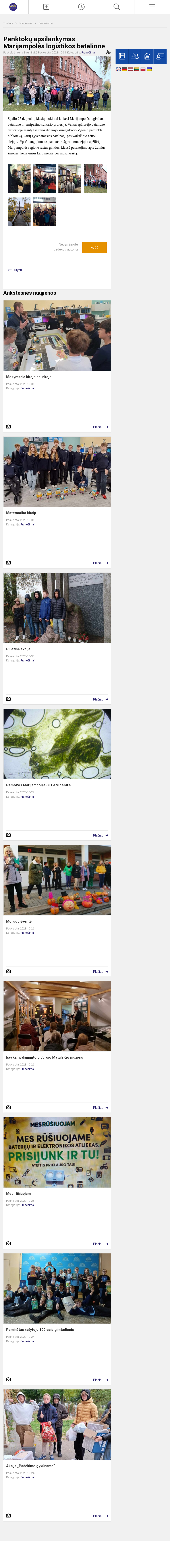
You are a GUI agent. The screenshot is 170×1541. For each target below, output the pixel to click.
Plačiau (98, 427)
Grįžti (18, 270)
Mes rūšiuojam (18, 1194)
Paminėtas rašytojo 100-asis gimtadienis (40, 1330)
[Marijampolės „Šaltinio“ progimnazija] (14, 6)
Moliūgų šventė (19, 921)
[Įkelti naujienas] (46, 7)
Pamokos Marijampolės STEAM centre (38, 785)
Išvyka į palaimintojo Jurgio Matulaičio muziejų (44, 1057)
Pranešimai (46, 23)
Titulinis (8, 23)
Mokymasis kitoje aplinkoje (29, 377)
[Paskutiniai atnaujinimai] (81, 7)
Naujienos (26, 23)
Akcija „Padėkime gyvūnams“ (30, 1466)
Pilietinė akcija (18, 649)
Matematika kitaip (21, 513)
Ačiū (94, 247)
